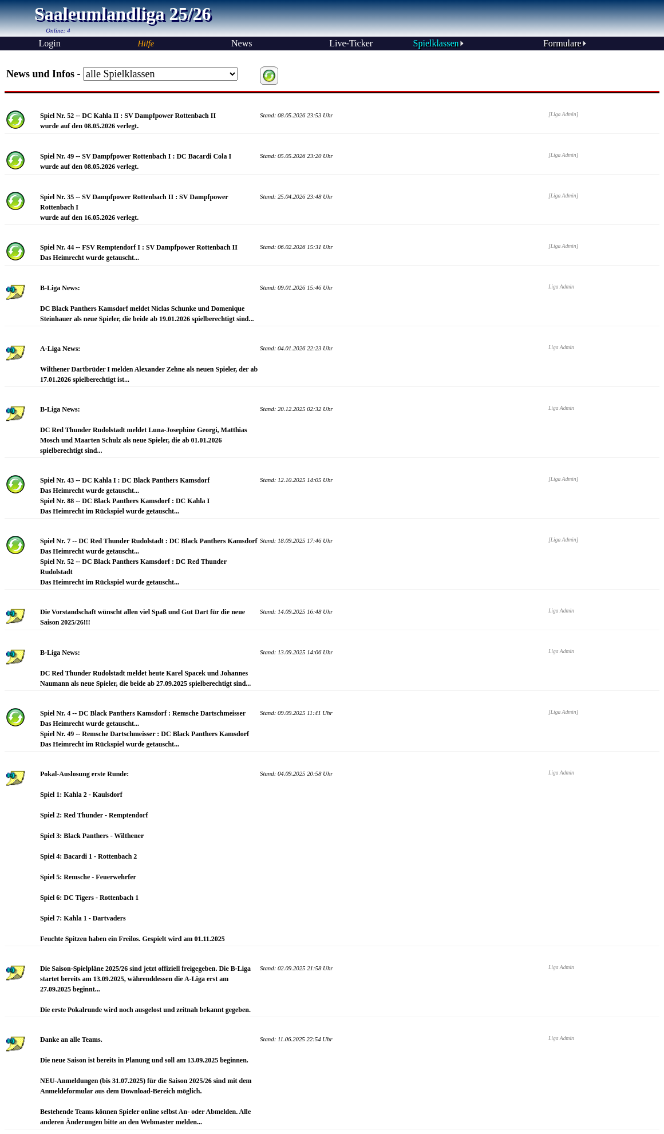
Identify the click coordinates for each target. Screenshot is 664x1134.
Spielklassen (439, 43)
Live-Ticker (351, 43)
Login (49, 43)
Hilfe (145, 43)
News (241, 43)
